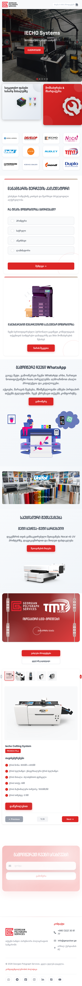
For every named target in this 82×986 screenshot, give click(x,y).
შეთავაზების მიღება (41, 548)
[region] (42, 42)
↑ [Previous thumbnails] (1, 678)
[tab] (37, 79)
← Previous (16, 820)
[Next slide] (77, 42)
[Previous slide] (7, 42)
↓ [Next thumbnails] (81, 678)
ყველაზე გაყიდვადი (41, 661)
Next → (72, 820)
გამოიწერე (41, 401)
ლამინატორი (23, 250)
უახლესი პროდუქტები (41, 653)
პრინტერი (21, 221)
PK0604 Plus (15, 752)
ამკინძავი (21, 240)
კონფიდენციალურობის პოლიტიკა (21, 969)
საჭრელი (21, 230)
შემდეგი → (41, 266)
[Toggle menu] (77, 5)
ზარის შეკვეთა (41, 348)
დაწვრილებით (34, 50)
